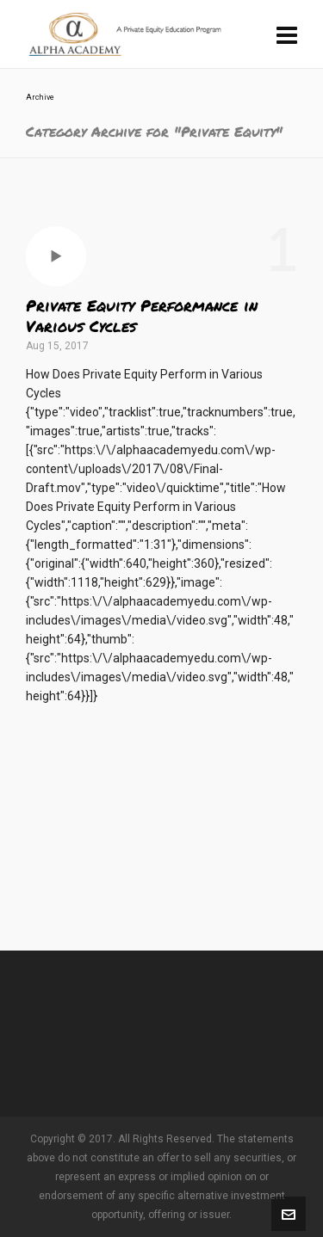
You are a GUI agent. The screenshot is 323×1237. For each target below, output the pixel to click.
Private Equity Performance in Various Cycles (142, 315)
